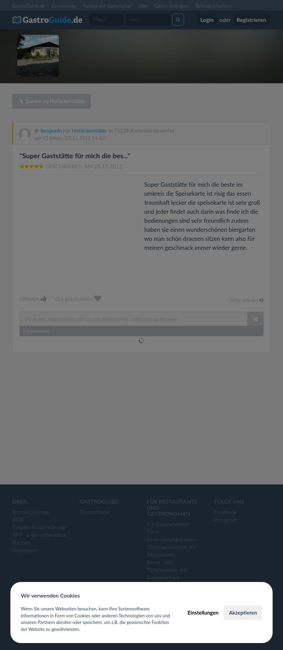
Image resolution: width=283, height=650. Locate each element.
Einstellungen (203, 612)
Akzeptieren (243, 612)
